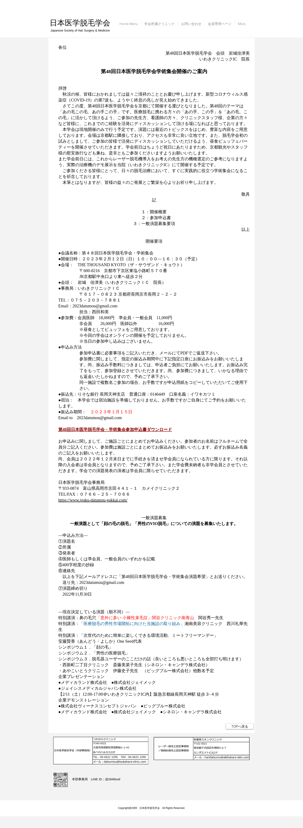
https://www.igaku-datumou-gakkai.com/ (93, 500)
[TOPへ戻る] (239, 726)
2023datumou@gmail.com (95, 306)
